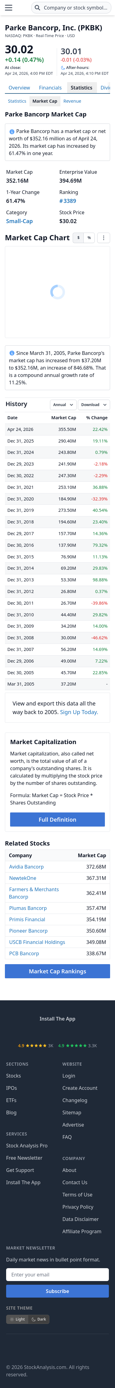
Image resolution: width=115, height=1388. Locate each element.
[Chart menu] (103, 238)
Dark (38, 1319)
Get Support (20, 1170)
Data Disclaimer (81, 1219)
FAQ (67, 1137)
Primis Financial (27, 919)
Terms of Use (78, 1194)
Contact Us (75, 1182)
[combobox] (71, 7)
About (69, 1170)
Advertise (73, 1124)
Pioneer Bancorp (28, 930)
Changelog (75, 1100)
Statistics (82, 87)
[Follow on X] (28, 1349)
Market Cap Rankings (57, 971)
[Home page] (22, 8)
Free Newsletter (24, 1157)
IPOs (11, 1088)
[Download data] (94, 405)
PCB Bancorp (24, 953)
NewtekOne (22, 878)
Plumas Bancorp (28, 908)
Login (69, 1075)
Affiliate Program (82, 1231)
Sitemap (72, 1112)
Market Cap (45, 101)
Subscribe (57, 1291)
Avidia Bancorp (26, 866)
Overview (19, 87)
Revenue (72, 101)
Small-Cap (19, 221)
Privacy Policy (78, 1207)
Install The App (23, 1182)
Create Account (80, 1088)
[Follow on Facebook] (11, 1349)
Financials (50, 87)
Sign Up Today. (79, 712)
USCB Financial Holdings (37, 942)
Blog (11, 1112)
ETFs (11, 1100)
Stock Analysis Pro (27, 1145)
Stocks (13, 1075)
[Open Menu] (8, 8)
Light (17, 1319)
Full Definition (57, 819)
